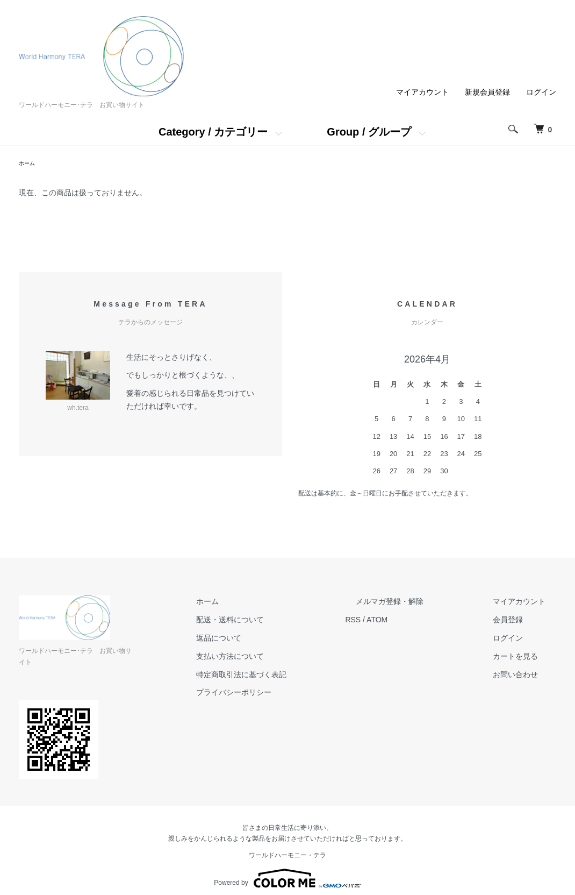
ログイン (541, 92)
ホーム (28, 164)
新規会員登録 (487, 92)
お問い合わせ (526, 676)
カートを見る (526, 658)
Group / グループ (369, 132)
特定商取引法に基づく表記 (294, 676)
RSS (395, 621)
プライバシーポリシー (286, 694)
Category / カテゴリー (213, 132)
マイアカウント (422, 92)
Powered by (287, 869)
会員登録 (519, 621)
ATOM (419, 621)
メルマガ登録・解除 (421, 603)
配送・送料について (283, 621)
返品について (271, 639)
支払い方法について (283, 658)
